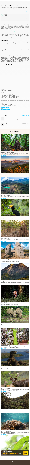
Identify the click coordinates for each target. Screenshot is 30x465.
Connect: (18, 461)
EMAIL (1, 106)
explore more (3, 155)
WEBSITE (2, 108)
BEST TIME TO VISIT (3, 89)
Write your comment (25, 115)
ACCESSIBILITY (2, 92)
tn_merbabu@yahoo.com (5, 107)
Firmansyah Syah (8, 123)
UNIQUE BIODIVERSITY (6, 17)
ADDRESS (2, 103)
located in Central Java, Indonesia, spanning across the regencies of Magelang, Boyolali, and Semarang (14, 11)
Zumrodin (7, 117)
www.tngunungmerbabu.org (5, 109)
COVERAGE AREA (6, 14)
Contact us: (10, 461)
